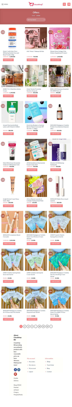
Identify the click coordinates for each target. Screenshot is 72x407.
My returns (32, 365)
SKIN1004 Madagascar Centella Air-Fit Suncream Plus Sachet (12, 311)
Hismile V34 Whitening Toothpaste (57, 163)
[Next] (51, 326)
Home (33, 15)
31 (43, 326)
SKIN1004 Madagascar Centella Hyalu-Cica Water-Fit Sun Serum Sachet (59, 312)
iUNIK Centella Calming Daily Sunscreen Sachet (11, 273)
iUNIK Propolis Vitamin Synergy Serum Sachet (57, 236)
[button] (4, 4)
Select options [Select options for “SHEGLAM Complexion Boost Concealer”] (9, 243)
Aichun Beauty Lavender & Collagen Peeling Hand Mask (35, 200)
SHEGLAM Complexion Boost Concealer (11, 236)
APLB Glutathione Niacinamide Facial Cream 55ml (36, 163)
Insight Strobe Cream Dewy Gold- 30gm (11, 200)
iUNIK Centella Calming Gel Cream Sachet (35, 273)
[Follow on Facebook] (15, 369)
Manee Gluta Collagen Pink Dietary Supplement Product (58, 52)
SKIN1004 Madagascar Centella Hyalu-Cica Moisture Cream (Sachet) (36, 236)
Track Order (50, 365)
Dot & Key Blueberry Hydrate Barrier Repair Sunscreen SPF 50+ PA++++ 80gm (35, 126)
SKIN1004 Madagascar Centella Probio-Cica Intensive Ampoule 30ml (59, 126)
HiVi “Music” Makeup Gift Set (35, 51)
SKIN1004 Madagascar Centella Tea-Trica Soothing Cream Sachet (59, 274)
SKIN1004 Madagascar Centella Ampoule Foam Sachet (36, 311)
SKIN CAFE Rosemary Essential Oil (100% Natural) (59, 90)
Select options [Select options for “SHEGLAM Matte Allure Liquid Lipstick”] (56, 205)
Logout (31, 371)
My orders (32, 361)
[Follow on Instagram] (18, 369)
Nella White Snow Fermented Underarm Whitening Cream (11, 163)
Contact (49, 371)
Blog (48, 368)
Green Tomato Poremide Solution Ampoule (34, 90)
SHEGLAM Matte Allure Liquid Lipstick (59, 200)
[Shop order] (36, 20)
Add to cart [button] (8, 59)
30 (39, 326)
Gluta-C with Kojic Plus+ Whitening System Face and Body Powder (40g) (11, 53)
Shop (48, 361)
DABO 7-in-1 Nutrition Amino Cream (12, 90)
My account (32, 368)
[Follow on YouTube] (15, 374)
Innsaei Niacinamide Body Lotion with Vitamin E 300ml (11, 126)
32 (47, 326)
